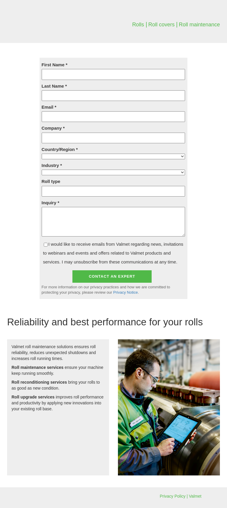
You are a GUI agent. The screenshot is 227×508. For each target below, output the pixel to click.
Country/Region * (60, 149)
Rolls (138, 25)
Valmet (195, 496)
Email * (49, 107)
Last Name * (54, 86)
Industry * (52, 165)
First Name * (55, 64)
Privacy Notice (125, 292)
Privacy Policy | (174, 496)
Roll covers (162, 25)
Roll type (51, 181)
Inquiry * (50, 202)
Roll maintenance (199, 25)
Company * (53, 128)
